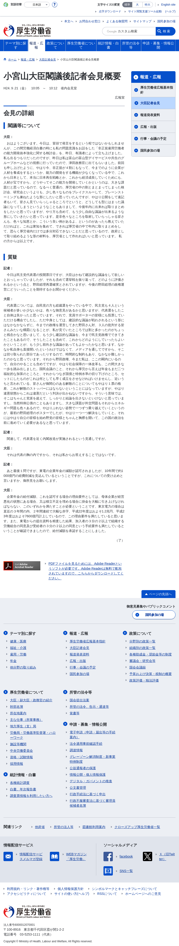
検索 (167, 31)
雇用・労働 (18, 653)
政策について (140, 633)
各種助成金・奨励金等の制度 (150, 653)
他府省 (40, 825)
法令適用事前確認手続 (86, 742)
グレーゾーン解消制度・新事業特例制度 (92, 757)
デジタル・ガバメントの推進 (91, 780)
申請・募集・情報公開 (88, 723)
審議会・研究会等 (142, 660)
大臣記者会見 (150, 103)
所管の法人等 (63, 825)
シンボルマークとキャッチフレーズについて (124, 887)
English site (168, 4)
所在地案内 (18, 712)
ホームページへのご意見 (143, 892)
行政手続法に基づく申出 (88, 793)
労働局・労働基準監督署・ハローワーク (33, 734)
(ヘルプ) (170, 11)
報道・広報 (150, 77)
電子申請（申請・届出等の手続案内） (92, 733)
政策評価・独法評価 (144, 680)
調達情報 (76, 749)
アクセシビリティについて (26, 892)
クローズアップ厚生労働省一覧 (137, 825)
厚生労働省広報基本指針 (156, 90)
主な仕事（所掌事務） (26, 719)
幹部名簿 (16, 706)
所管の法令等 (81, 691)
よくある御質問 (116, 21)
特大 (147, 4)
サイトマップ (142, 21)
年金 (13, 660)
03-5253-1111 (30, 933)
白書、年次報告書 (23, 788)
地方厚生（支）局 (23, 725)
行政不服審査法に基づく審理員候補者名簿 (92, 801)
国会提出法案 (79, 699)
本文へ (68, 21)
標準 (127, 4)
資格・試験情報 (21, 756)
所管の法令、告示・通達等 (89, 706)
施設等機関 (18, 743)
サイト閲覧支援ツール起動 (145, 11)
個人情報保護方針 (71, 887)
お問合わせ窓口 (89, 21)
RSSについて (107, 892)
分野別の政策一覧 (142, 640)
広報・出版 (148, 127)
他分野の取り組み (23, 667)
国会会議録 (137, 667)
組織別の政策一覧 (142, 647)
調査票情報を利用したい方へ (31, 794)
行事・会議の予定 (153, 138)
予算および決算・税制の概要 (150, 673)
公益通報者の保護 (83, 767)
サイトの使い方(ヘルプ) (71, 892)
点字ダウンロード (110, 11)
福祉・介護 (18, 647)
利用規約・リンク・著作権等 (28, 887)
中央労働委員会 (21, 750)
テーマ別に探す (23, 633)
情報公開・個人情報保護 (88, 773)
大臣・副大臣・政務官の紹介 (31, 699)
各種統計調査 (20, 781)
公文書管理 (78, 786)
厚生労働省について (27, 691)
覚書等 (74, 712)
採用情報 (16, 763)
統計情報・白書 (23, 774)
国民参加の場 (166, 21)
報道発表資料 (150, 115)
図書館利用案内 (94, 825)
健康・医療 (18, 640)
